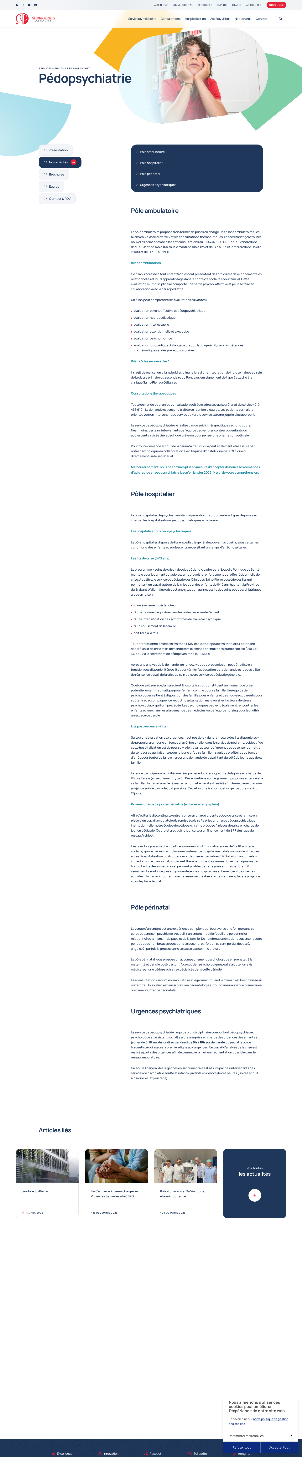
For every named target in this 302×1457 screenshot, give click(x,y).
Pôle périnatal (150, 174)
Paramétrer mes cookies (260, 1436)
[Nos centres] (242, 18)
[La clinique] (160, 5)
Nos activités (62, 162)
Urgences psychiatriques (158, 185)
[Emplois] (222, 5)
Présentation (58, 150)
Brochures (56, 174)
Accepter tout (279, 1447)
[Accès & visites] (220, 18)
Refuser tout (242, 1447)
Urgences (276, 5)
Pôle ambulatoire (152, 152)
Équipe (54, 186)
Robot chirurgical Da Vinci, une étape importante (182, 1193)
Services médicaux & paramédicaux (64, 68)
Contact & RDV (60, 198)
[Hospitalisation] (195, 18)
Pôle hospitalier (151, 163)
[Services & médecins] (142, 18)
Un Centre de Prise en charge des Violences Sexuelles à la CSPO (114, 1193)
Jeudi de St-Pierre (35, 1191)
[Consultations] (170, 18)
